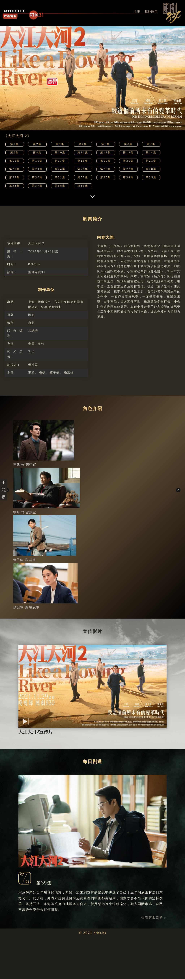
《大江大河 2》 (17, 135)
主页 (137, 12)
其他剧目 (151, 12)
